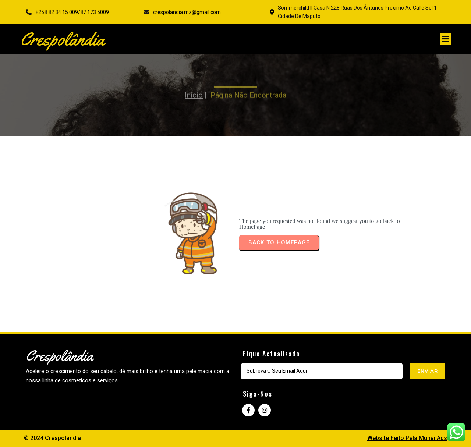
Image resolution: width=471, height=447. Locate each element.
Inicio (194, 89)
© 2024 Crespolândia (52, 437)
